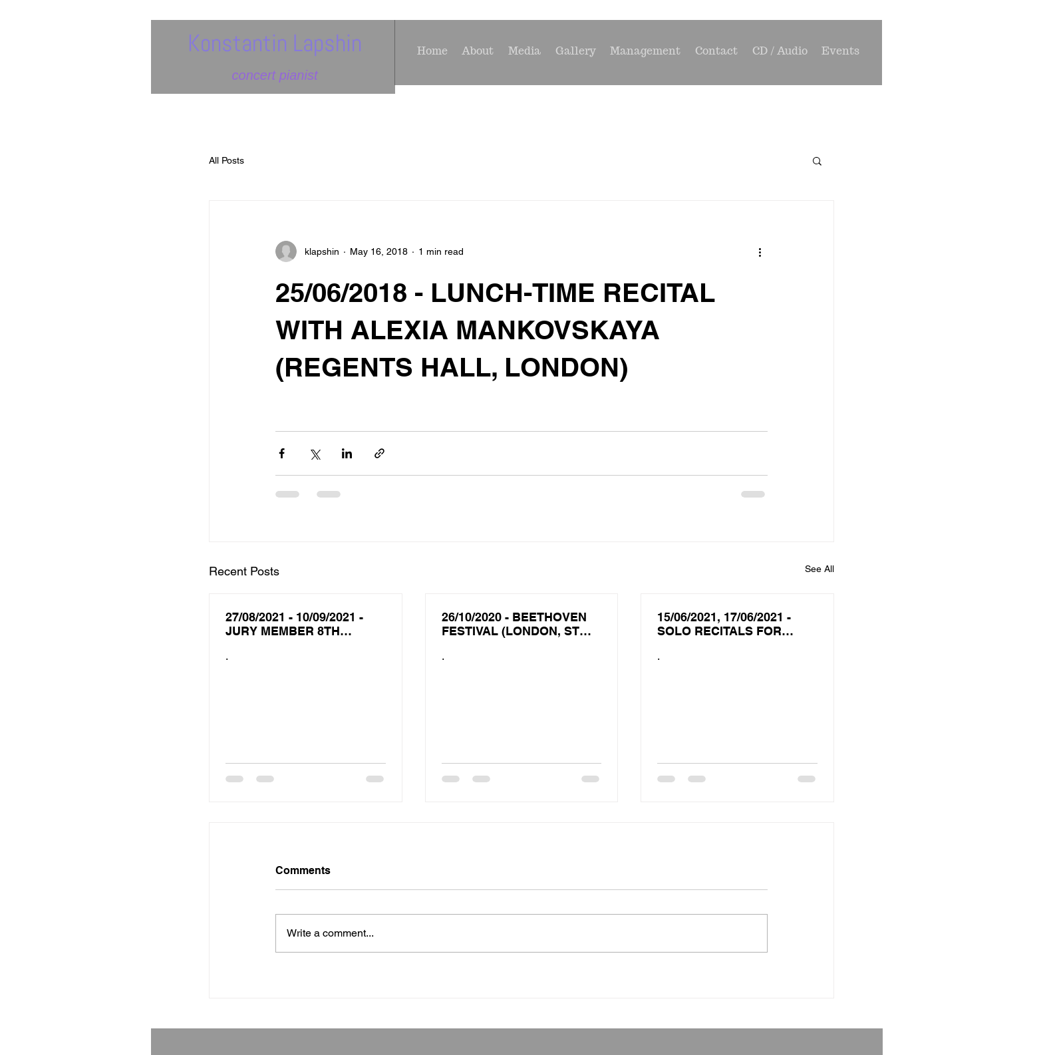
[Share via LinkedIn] (347, 453)
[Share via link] (379, 453)
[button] (817, 160)
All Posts (226, 160)
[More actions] (760, 251)
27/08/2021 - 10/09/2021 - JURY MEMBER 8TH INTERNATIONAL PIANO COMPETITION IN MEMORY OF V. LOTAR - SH (303, 624)
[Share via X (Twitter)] (314, 453)
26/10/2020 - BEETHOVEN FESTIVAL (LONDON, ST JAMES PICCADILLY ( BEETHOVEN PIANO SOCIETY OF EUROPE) (514, 624)
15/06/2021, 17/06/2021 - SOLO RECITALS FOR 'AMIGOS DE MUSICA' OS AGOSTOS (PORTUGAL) (729, 624)
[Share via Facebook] (281, 453)
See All (819, 568)
